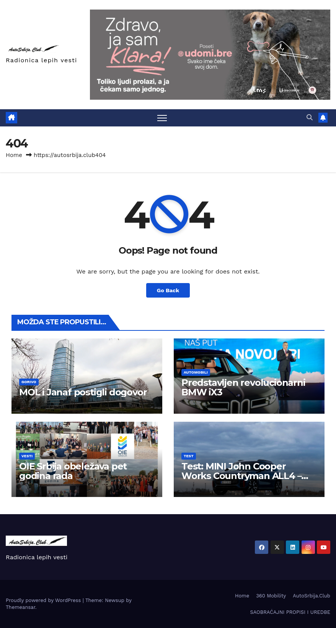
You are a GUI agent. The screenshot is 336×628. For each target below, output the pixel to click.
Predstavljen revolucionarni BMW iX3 (243, 387)
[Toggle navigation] (162, 118)
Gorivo (28, 382)
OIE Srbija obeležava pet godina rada (73, 471)
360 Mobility (271, 596)
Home (14, 155)
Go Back (168, 290)
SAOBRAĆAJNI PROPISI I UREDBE (290, 612)
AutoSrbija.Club (311, 596)
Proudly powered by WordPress (44, 600)
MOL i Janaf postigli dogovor (83, 392)
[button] (310, 117)
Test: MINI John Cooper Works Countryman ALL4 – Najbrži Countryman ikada (241, 476)
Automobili (196, 372)
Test (189, 456)
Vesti (27, 456)
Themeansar (20, 607)
